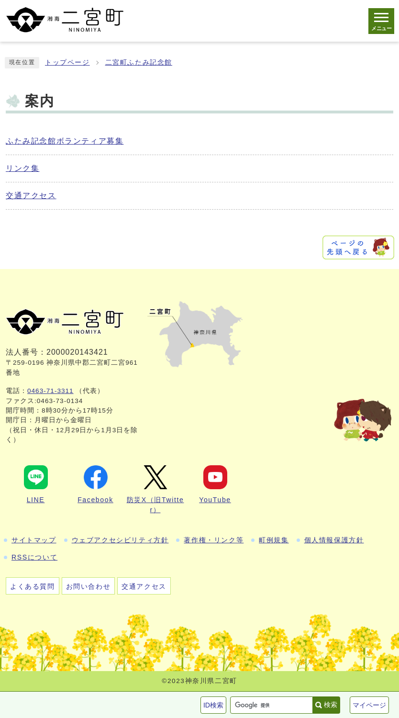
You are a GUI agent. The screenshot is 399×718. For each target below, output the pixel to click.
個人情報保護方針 (334, 540)
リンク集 (22, 168)
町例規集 (273, 540)
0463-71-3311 (50, 390)
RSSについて (34, 557)
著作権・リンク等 (214, 540)
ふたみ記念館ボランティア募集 (64, 141)
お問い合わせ (88, 586)
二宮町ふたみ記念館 (138, 62)
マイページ (369, 705)
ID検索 (213, 705)
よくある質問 (32, 586)
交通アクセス (31, 195)
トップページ (67, 62)
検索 (330, 704)
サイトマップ (33, 540)
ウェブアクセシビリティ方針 (120, 540)
